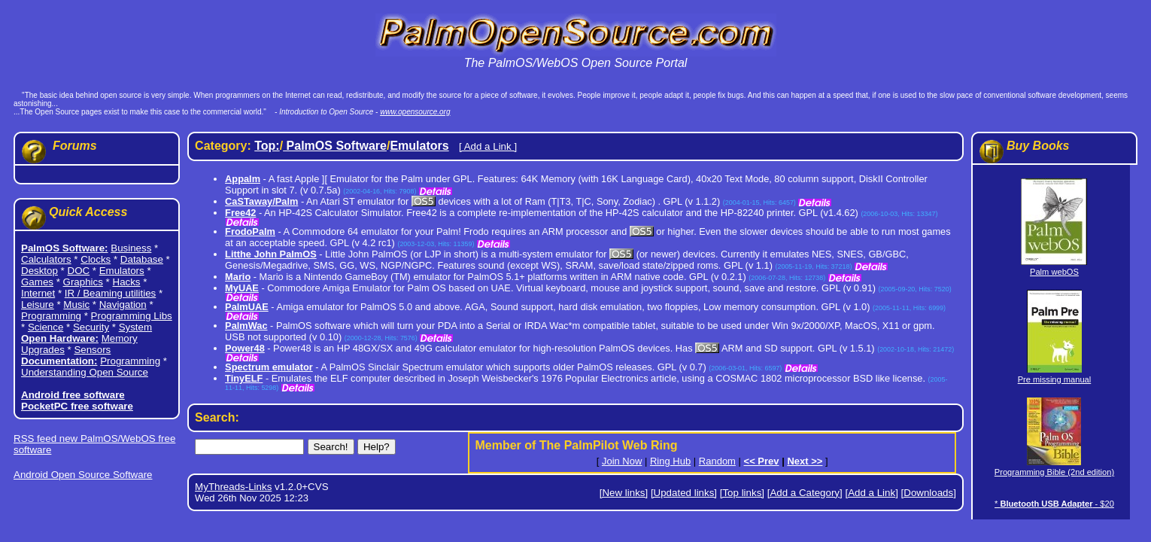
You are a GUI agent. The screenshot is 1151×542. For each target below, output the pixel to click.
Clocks (95, 259)
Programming (51, 315)
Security (91, 327)
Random (717, 461)
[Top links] (742, 492)
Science (45, 327)
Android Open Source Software (83, 474)
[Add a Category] (805, 492)
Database (141, 259)
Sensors (92, 349)
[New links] (624, 492)
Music (76, 304)
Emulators (121, 270)
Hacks (127, 282)
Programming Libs (131, 315)
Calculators (46, 259)
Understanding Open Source (84, 372)
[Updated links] (684, 492)
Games (37, 282)
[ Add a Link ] (488, 146)
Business (131, 248)
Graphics (83, 282)
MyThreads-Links (233, 486)
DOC (79, 270)
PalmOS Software (335, 145)
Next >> (804, 461)
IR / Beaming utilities (110, 293)
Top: (266, 145)
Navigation (123, 304)
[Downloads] (928, 492)
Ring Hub (670, 461)
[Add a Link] (871, 492)
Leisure (37, 304)
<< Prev (761, 461)
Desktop (39, 270)
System (135, 327)
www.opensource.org (415, 112)
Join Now (622, 461)
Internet (38, 293)
